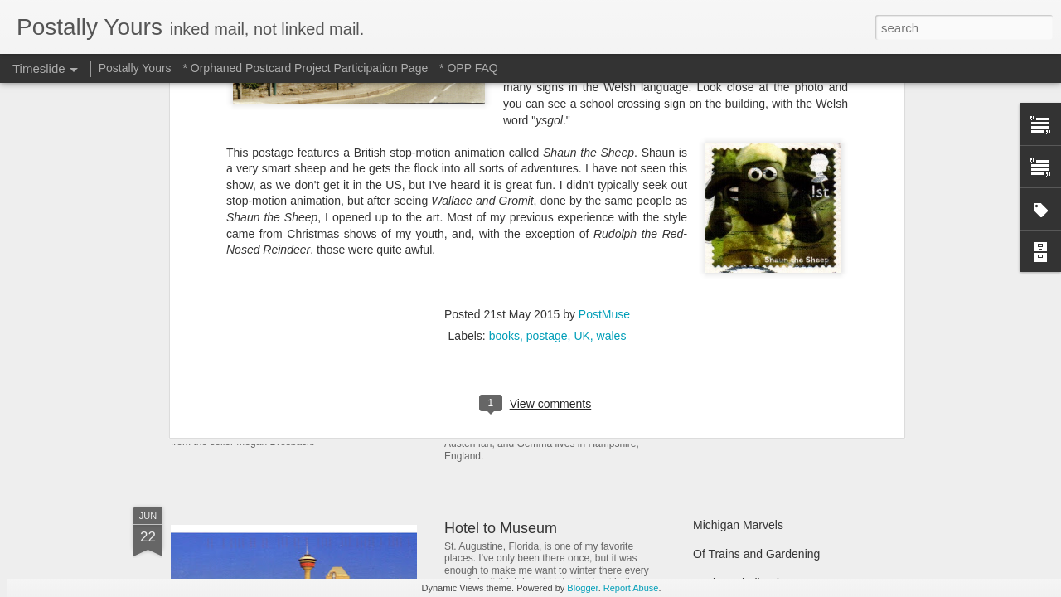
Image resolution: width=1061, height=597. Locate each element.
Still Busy (717, 354)
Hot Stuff (715, 412)
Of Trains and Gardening (756, 554)
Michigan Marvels (738, 524)
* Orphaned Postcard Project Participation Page (305, 68)
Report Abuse (631, 588)
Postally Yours (135, 68)
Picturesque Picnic (740, 296)
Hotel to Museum (500, 528)
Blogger (582, 588)
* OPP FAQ (468, 68)
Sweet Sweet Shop (255, 385)
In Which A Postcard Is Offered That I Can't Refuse (611, 317)
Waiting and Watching (749, 383)
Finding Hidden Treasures (759, 325)
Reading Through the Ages (533, 389)
